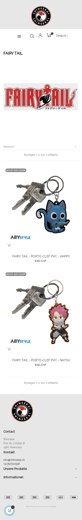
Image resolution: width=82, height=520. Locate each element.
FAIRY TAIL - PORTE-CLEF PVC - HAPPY (41, 256)
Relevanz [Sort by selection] (41, 146)
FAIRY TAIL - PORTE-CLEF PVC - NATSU (41, 360)
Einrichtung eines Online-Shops (41, 506)
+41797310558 (11, 463)
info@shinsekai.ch (14, 459)
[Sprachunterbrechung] (62, 36)
